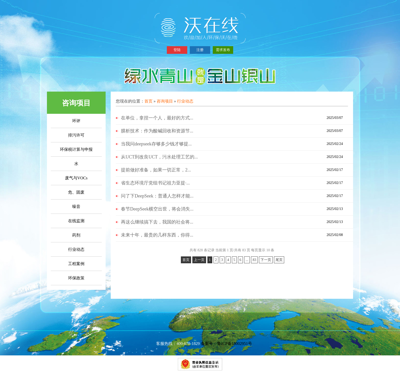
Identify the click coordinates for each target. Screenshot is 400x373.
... (247, 260)
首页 (148, 101)
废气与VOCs (76, 178)
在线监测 (76, 221)
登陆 (177, 50)
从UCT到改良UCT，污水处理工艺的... (159, 156)
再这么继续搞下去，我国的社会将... (157, 222)
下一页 (265, 260)
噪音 (76, 206)
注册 (200, 50)
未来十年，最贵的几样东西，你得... (157, 235)
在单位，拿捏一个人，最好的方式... (157, 117)
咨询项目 (165, 101)
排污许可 (76, 135)
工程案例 (76, 264)
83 (254, 260)
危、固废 (76, 192)
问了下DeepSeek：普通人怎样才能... (157, 195)
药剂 (76, 235)
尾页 (279, 260)
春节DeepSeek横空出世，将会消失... (157, 209)
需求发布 (223, 50)
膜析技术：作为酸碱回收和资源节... (157, 130)
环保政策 (76, 278)
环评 (76, 121)
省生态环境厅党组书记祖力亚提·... (155, 182)
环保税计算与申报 (76, 149)
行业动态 (76, 249)
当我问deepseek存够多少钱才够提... (156, 143)
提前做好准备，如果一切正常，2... (156, 169)
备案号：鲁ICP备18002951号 (226, 343)
